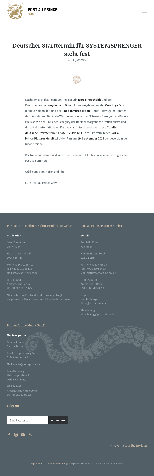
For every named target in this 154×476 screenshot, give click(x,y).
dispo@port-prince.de (94, 303)
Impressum (36, 463)
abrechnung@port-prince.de (97, 314)
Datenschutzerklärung (55, 463)
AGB (70, 463)
